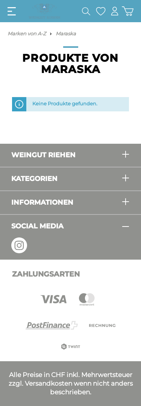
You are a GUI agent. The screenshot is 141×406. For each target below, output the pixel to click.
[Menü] (12, 11)
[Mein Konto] (115, 11)
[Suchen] (86, 11)
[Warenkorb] (127, 11)
